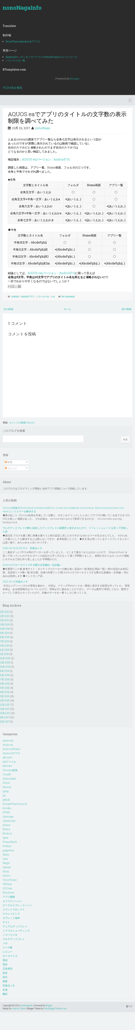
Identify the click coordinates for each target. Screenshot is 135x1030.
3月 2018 (4, 696)
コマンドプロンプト (14, 909)
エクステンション (12, 901)
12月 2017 (5, 704)
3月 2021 (4, 620)
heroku (7, 808)
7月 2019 (4, 641)
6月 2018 (5, 683)
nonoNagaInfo (22, 7)
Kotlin (6, 829)
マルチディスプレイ (14, 939)
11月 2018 (5, 662)
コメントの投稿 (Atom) (21, 422)
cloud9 (7, 774)
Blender (7, 766)
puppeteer (8, 850)
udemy (7, 867)
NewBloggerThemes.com (55, 1008)
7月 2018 (4, 679)
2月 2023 (5, 616)
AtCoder (7, 757)
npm (5, 837)
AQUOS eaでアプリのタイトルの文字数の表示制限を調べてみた (67, 117)
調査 (5, 981)
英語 (5, 960)
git (4, 795)
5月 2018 (5, 687)
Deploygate (9, 778)
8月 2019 (4, 637)
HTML (6, 812)
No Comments (68, 296)
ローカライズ (10, 956)
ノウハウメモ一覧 (15, 60)
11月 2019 (5, 624)
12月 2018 (5, 658)
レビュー (7, 951)
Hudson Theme (19, 1008)
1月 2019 (4, 654)
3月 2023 (5, 611)
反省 (5, 989)
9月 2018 (4, 671)
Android (15, 296)
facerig (7, 787)
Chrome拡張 (10, 770)
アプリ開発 (9, 896)
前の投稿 (126, 309)
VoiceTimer (10, 880)
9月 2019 (4, 633)
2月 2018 (5, 700)
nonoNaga (42, 128)
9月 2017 (4, 717)
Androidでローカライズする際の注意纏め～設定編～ (32, 564)
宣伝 (5, 977)
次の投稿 (8, 309)
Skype (6, 863)
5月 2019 (4, 645)
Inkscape (8, 816)
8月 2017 (4, 721)
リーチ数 (7, 947)
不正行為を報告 (12, 87)
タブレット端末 (11, 918)
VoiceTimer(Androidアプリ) (22, 41)
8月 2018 (5, 675)
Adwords (8, 740)
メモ (53, 296)
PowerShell (10, 842)
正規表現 (7, 968)
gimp (6, 791)
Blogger (74, 78)
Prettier (7, 846)
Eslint (6, 782)
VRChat (7, 884)
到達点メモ (9, 985)
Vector (6, 875)
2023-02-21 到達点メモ (15, 581)
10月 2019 (5, 628)
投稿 (8, 462)
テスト (6, 922)
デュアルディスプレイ (15, 926)
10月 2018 (5, 666)
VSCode (7, 888)
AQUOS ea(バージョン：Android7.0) (46, 159)
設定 (5, 972)
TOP (129, 1006)
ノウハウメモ (42, 296)
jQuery (6, 825)
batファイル (9, 761)
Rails (6, 854)
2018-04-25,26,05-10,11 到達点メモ (22, 548)
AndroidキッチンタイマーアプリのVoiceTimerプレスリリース (41, 57)
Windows (8, 892)
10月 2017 (5, 713)
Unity (6, 871)
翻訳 (5, 994)
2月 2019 (4, 649)
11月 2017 (5, 709)
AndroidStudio (12, 749)
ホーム (67, 309)
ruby (5, 858)
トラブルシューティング (16, 930)
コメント (11, 468)
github (6, 799)
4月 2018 (5, 692)
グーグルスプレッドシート (17, 905)
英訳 (5, 964)
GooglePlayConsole (15, 804)
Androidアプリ (27, 296)
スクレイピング (11, 913)
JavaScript (9, 820)
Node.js (7, 833)
